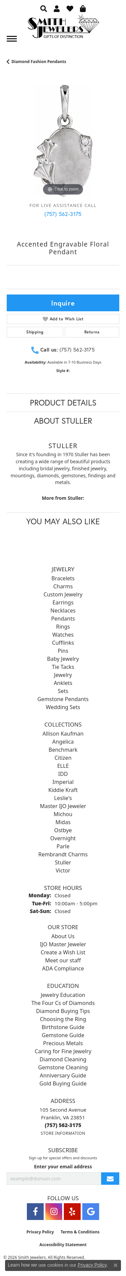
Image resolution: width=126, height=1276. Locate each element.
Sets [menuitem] (63, 691)
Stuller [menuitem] (63, 862)
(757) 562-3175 (63, 213)
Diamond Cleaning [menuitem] (63, 1059)
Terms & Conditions (79, 1232)
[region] (63, 141)
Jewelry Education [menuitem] (63, 995)
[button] (43, 8)
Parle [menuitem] (62, 846)
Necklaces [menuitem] (63, 610)
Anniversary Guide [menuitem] (63, 1075)
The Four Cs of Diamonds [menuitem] (63, 1003)
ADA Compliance (63, 968)
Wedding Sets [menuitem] (63, 707)
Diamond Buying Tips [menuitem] (63, 1011)
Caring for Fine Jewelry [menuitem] (63, 1051)
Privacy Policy (40, 1232)
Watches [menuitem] (63, 634)
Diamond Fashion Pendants (38, 61)
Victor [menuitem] (63, 870)
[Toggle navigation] (12, 38)
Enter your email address (63, 1166)
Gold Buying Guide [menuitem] (62, 1083)
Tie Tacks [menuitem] (63, 667)
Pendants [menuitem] (63, 618)
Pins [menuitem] (63, 650)
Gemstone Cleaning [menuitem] (63, 1067)
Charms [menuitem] (63, 586)
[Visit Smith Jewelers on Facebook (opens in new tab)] (35, 1211)
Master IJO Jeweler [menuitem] (63, 806)
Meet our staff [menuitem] (63, 960)
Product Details (63, 402)
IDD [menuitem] (63, 774)
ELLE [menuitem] (63, 765)
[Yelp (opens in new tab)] (72, 1211)
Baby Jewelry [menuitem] (63, 658)
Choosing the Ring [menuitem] (63, 1019)
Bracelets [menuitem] (63, 578)
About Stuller (63, 420)
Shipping (34, 331)
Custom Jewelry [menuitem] (63, 594)
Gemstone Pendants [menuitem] (63, 699)
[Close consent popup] (116, 1265)
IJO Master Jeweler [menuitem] (63, 944)
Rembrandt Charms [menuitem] (63, 854)
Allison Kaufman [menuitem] (62, 733)
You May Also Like (63, 521)
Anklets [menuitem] (63, 683)
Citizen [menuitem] (63, 757)
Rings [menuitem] (63, 626)
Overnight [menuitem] (63, 838)
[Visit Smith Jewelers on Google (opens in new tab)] (90, 1211)
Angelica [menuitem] (63, 741)
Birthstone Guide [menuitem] (63, 1027)
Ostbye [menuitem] (63, 830)
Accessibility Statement (62, 1244)
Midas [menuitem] (63, 822)
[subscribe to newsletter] (110, 1178)
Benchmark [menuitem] (63, 749)
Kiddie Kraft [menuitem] (63, 790)
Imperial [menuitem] (63, 782)
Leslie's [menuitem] (63, 798)
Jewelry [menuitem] (63, 675)
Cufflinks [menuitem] (63, 642)
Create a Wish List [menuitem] (63, 952)
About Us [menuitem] (63, 936)
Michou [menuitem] (63, 814)
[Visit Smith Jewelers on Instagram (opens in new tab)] (53, 1211)
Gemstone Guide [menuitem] (63, 1035)
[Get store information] (63, 1133)
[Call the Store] (63, 1125)
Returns (92, 331)
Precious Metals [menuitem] (63, 1043)
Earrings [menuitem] (63, 602)
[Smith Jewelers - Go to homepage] (63, 28)
